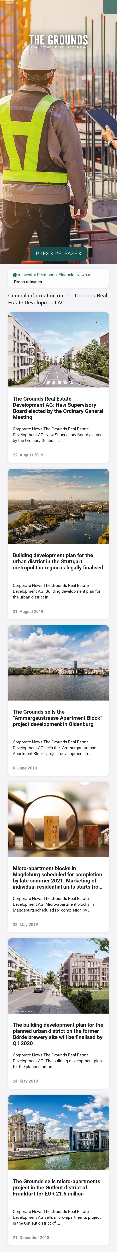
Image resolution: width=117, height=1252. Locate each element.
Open (110, 7)
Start (15, 275)
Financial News (73, 274)
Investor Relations (37, 274)
